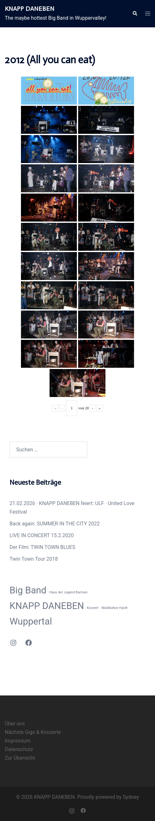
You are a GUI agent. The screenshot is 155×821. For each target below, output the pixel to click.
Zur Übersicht (20, 758)
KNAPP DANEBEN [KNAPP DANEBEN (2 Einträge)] (47, 605)
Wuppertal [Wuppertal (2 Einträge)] (31, 621)
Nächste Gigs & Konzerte (33, 732)
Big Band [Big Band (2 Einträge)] (28, 590)
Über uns (15, 724)
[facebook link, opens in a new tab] (83, 810)
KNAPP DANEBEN (29, 8)
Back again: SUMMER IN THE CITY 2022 (55, 524)
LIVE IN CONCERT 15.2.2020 (42, 535)
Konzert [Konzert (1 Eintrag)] (93, 608)
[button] (134, 13)
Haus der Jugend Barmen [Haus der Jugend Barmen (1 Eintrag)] (68, 592)
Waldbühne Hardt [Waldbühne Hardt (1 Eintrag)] (114, 608)
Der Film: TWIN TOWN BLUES (42, 547)
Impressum (17, 741)
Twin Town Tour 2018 (34, 559)
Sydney (131, 797)
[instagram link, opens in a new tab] (71, 810)
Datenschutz (19, 749)
